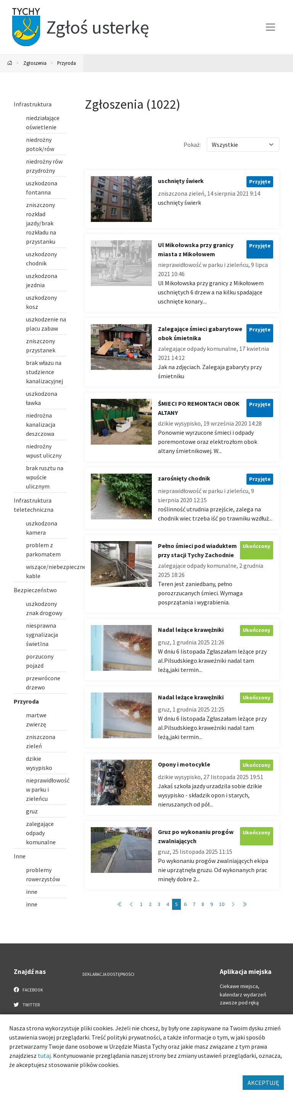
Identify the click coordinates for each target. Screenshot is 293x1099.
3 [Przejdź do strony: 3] (159, 904)
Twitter (27, 1004)
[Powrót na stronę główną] (10, 63)
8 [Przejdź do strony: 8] (202, 904)
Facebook (28, 989)
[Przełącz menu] (270, 27)
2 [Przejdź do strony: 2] (150, 904)
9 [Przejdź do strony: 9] (211, 904)
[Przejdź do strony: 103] (244, 904)
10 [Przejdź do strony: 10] (221, 904)
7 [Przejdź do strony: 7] (194, 904)
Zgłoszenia (35, 63)
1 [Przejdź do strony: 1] (141, 904)
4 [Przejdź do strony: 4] (167, 904)
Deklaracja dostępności (108, 974)
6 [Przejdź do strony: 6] (185, 904)
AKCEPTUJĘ (263, 1082)
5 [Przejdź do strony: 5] (176, 904)
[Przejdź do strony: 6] (233, 904)
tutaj (44, 1055)
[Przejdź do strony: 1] (120, 904)
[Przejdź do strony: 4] (131, 904)
